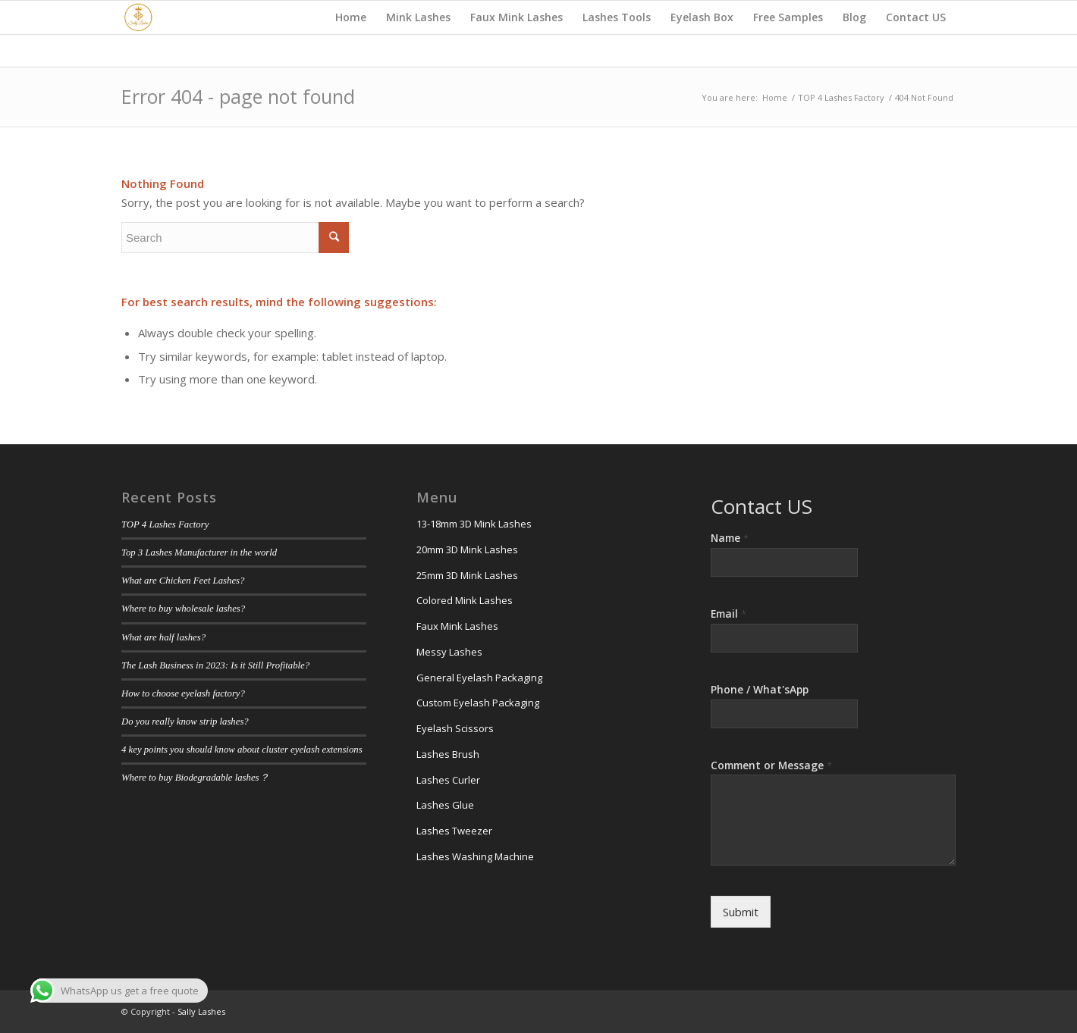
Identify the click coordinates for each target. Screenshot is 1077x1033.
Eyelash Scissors (455, 728)
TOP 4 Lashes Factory (165, 524)
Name (730, 538)
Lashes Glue (445, 805)
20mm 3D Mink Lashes (467, 549)
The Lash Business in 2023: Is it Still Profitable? (215, 665)
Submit (740, 911)
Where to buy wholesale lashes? (183, 608)
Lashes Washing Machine (475, 856)
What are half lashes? (163, 637)
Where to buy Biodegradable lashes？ (195, 777)
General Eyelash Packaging (479, 677)
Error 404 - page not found (238, 96)
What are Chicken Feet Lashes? (182, 580)
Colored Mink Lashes (464, 600)
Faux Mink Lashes (457, 626)
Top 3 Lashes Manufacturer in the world (199, 552)
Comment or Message (771, 765)
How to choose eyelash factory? (183, 693)
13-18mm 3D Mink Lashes (474, 524)
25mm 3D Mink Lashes (467, 575)
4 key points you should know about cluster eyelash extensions (242, 749)
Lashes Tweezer (454, 830)
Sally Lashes (201, 1011)
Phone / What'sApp (760, 689)
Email (728, 614)
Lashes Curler (448, 780)
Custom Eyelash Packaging (477, 702)
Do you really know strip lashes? (185, 721)
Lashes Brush (447, 754)
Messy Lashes (449, 652)
